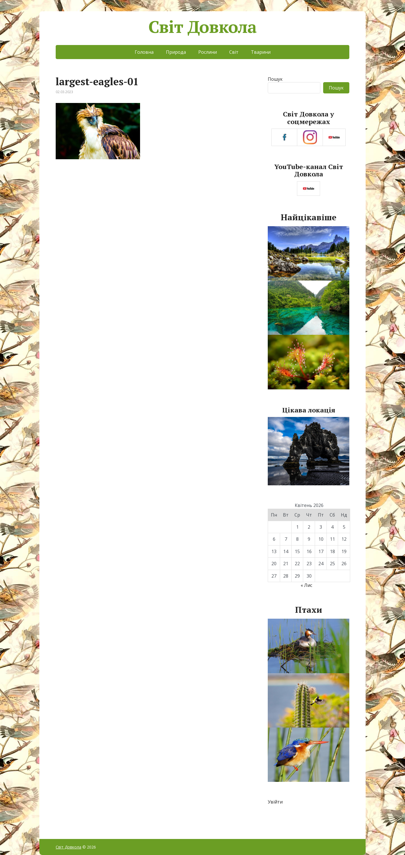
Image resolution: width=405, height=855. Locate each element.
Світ (233, 52)
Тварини (261, 52)
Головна (144, 52)
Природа (176, 52)
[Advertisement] (154, 211)
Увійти (275, 802)
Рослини (207, 52)
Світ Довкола (202, 27)
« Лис (306, 585)
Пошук (275, 79)
